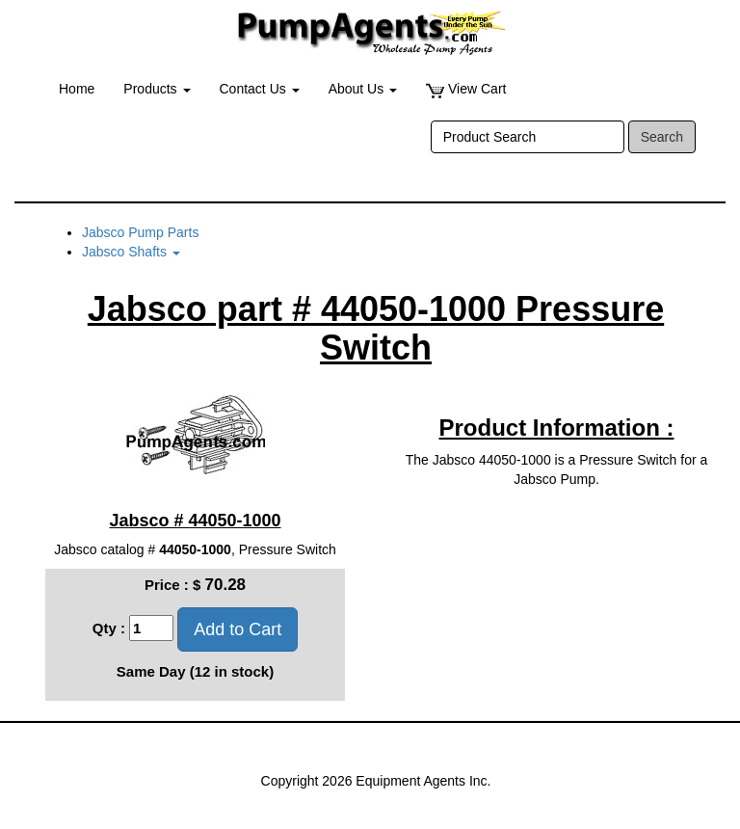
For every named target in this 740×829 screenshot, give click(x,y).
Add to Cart (237, 629)
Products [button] (156, 88)
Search (662, 137)
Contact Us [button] (260, 88)
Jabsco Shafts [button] (131, 251)
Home (76, 88)
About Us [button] (363, 88)
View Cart (466, 89)
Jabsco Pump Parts (140, 232)
